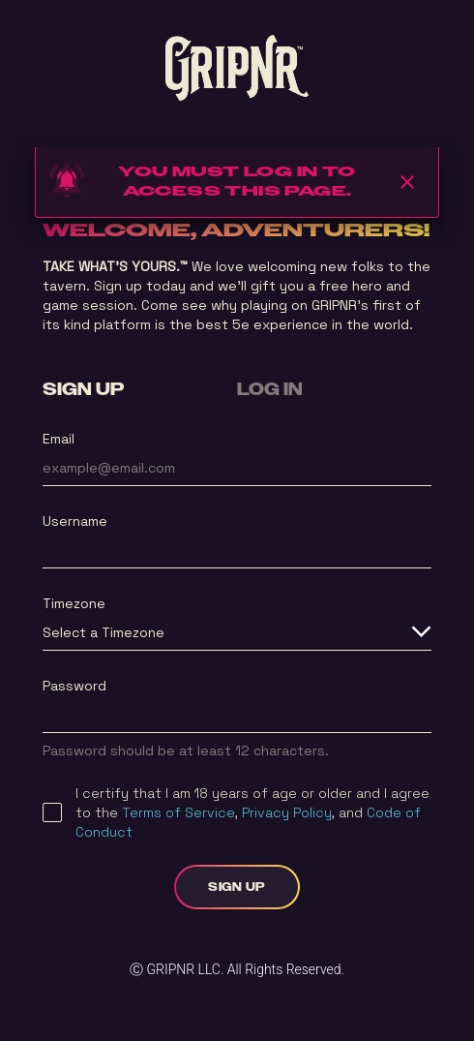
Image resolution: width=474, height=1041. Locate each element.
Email (58, 438)
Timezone (74, 603)
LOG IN (270, 390)
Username (75, 521)
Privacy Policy (287, 812)
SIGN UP (83, 390)
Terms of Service (178, 812)
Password (74, 685)
